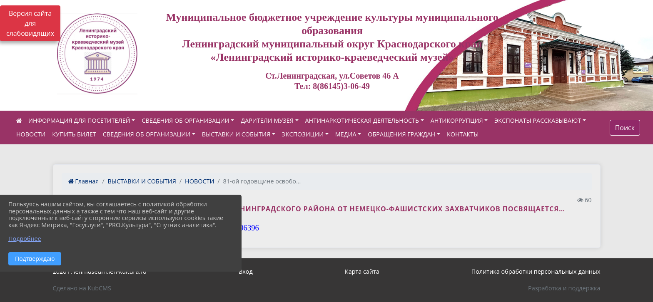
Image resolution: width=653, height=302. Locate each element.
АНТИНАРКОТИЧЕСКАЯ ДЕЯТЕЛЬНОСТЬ (362, 120)
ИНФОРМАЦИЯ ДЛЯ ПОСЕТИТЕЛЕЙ (79, 120)
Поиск (625, 127)
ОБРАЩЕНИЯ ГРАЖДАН (401, 134)
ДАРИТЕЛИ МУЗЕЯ (267, 120)
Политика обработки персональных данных (536, 271)
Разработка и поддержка (564, 288)
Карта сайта (362, 271)
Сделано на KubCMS (82, 288)
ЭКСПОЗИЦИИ (303, 134)
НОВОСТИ (30, 134)
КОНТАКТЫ (463, 134)
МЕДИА (345, 134)
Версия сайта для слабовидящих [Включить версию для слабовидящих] (30, 23)
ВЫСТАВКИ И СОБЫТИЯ (236, 134)
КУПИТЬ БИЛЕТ (74, 134)
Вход (246, 271)
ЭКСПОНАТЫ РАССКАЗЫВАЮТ (537, 120)
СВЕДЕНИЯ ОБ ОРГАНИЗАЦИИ (185, 120)
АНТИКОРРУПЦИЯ (457, 120)
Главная (83, 181)
